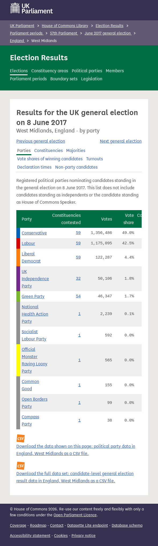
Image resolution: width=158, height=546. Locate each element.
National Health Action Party (35, 314)
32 (78, 278)
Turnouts (94, 158)
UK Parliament (22, 26)
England (17, 41)
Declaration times (34, 167)
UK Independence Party (35, 279)
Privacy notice (84, 535)
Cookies (61, 535)
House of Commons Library (65, 26)
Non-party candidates (76, 167)
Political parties (87, 70)
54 (78, 296)
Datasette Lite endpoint (87, 525)
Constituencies (48, 150)
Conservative (34, 233)
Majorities (75, 150)
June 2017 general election (108, 33)
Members (115, 70)
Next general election (121, 141)
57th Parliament (64, 33)
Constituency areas (49, 70)
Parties (24, 150)
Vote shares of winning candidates (49, 158)
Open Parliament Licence (75, 515)
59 (78, 233)
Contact (56, 525)
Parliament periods (27, 33)
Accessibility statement (30, 535)
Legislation (91, 78)
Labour (28, 243)
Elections (19, 70)
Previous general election (40, 141)
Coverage (18, 525)
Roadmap (38, 525)
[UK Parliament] (32, 8)
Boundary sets (63, 78)
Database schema (127, 525)
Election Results (109, 26)
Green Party (33, 296)
